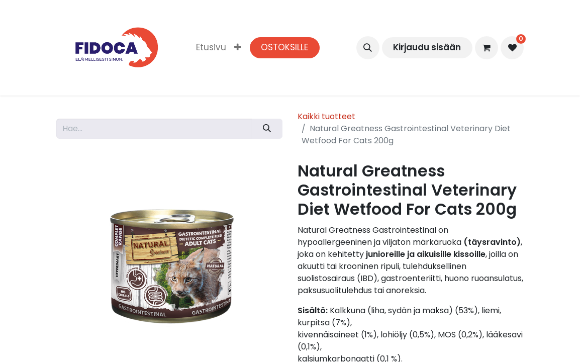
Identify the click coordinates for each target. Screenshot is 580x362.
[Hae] (267, 129)
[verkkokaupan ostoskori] (486, 47)
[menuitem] (211, 47)
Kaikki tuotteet (326, 116)
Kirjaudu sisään (427, 47)
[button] (367, 47)
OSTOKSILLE (284, 47)
